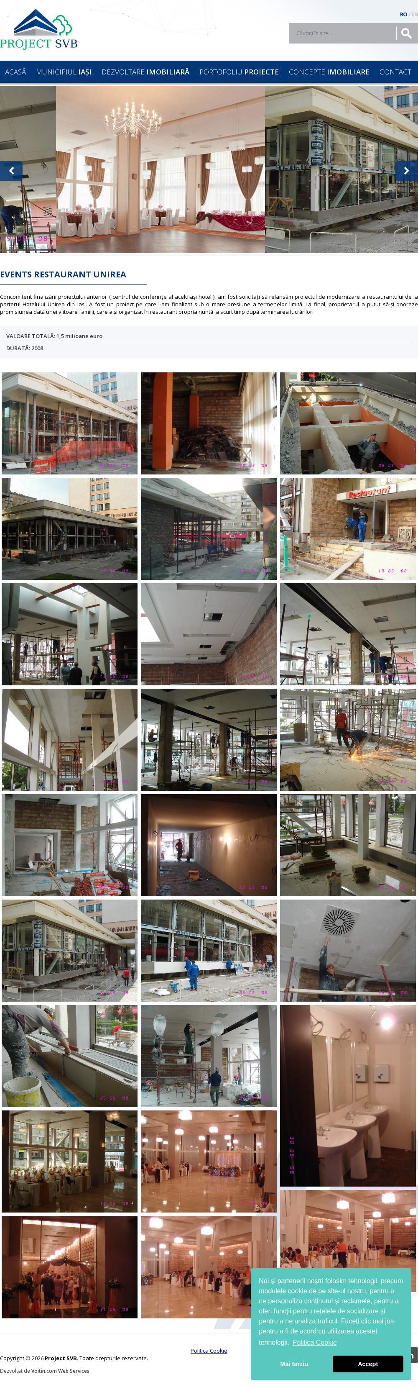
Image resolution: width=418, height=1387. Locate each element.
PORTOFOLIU (239, 72)
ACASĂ (15, 72)
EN (414, 14)
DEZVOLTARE (145, 72)
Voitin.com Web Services (60, 1370)
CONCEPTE (329, 72)
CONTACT (395, 72)
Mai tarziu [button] (294, 1364)
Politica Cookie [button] (315, 1342)
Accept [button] (368, 1364)
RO (404, 14)
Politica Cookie (209, 1350)
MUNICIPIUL (64, 72)
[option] (160, 169)
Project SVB (42, 29)
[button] (11, 171)
